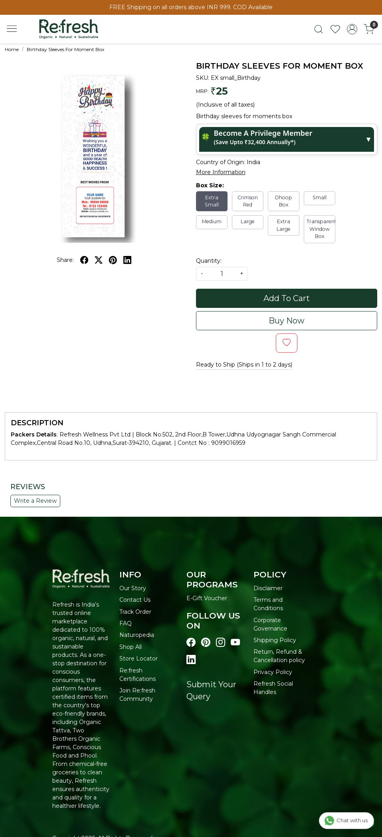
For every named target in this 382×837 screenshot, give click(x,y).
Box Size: (210, 185)
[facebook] (84, 260)
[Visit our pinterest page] (205, 642)
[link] (318, 29)
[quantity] (222, 274)
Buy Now (287, 320)
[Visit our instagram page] (220, 642)
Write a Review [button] (35, 500)
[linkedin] (127, 260)
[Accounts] (352, 29)
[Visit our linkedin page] (191, 659)
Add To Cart (286, 298)
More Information (220, 172)
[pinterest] (113, 260)
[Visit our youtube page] (235, 642)
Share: (65, 260)
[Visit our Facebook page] (191, 642)
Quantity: (209, 260)
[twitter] (98, 260)
